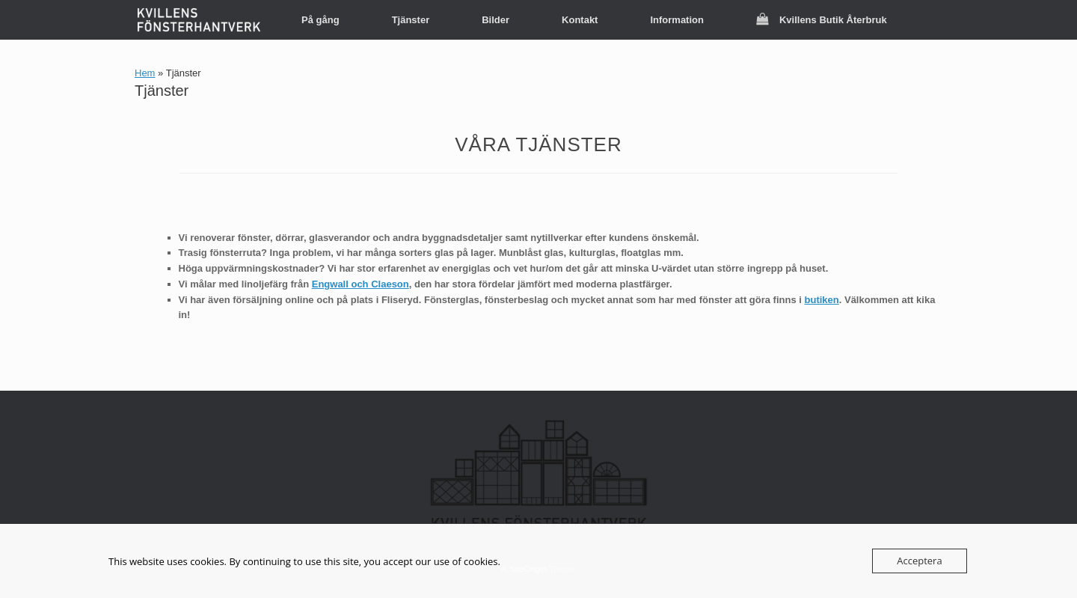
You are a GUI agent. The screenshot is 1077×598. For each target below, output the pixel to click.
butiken (822, 299)
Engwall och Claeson (360, 284)
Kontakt (580, 19)
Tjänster (411, 19)
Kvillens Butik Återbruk (821, 19)
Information (677, 19)
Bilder (495, 19)
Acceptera (919, 560)
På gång (320, 19)
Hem (145, 73)
